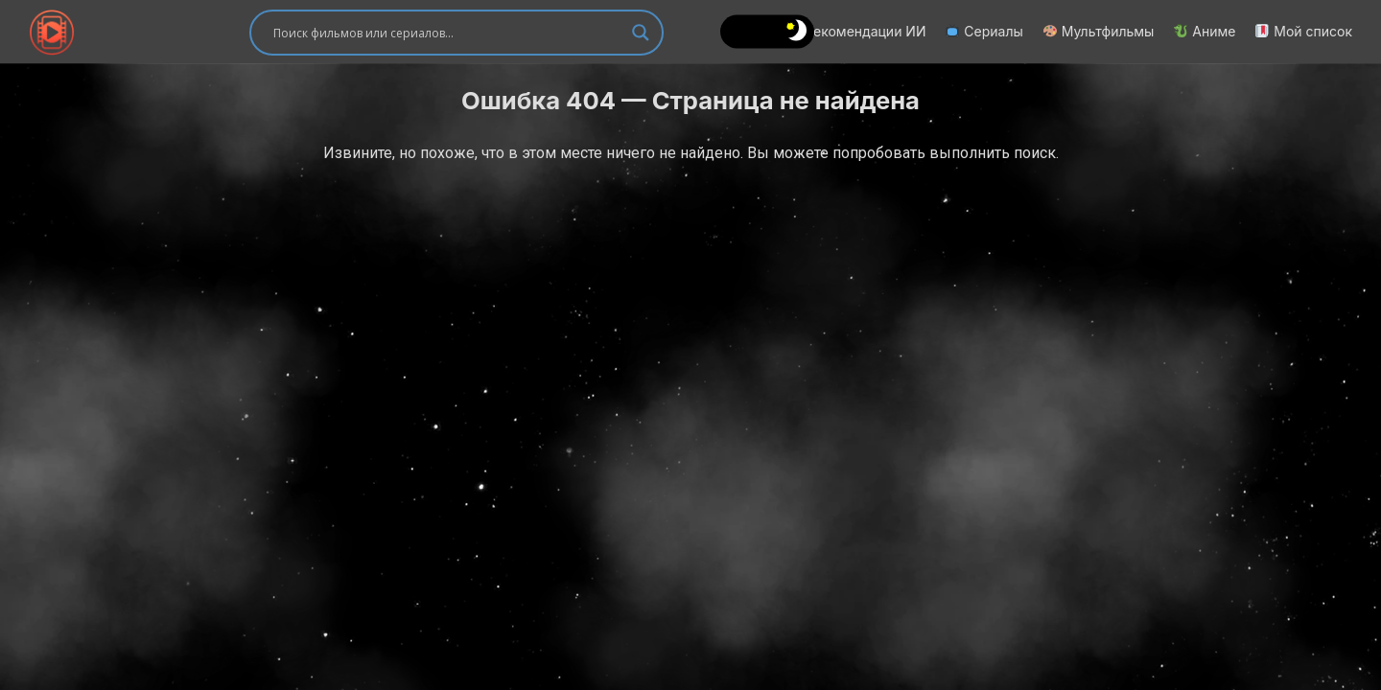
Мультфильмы (1099, 31)
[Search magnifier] (640, 32)
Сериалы (984, 31)
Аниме (1204, 31)
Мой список (1303, 31)
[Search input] (447, 32)
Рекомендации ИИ (855, 31)
